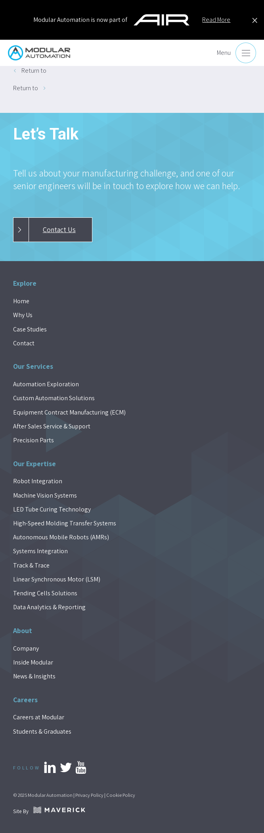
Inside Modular (33, 662)
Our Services (33, 366)
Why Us (23, 315)
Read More (216, 19)
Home (21, 301)
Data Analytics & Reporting (49, 607)
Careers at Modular (38, 717)
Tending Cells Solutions (45, 593)
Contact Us (44, 229)
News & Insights (34, 676)
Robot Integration (37, 481)
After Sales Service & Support (51, 426)
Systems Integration (40, 551)
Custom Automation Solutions (54, 398)
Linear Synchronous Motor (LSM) (56, 579)
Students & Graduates (42, 731)
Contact (23, 343)
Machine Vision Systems (45, 495)
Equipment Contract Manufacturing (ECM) (69, 412)
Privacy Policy (89, 795)
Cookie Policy (120, 795)
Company (26, 648)
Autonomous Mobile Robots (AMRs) (61, 537)
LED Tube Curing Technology (52, 509)
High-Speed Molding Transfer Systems (64, 523)
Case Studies (30, 329)
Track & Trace (31, 565)
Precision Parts (33, 440)
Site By (49, 811)
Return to (33, 70)
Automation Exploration (46, 384)
